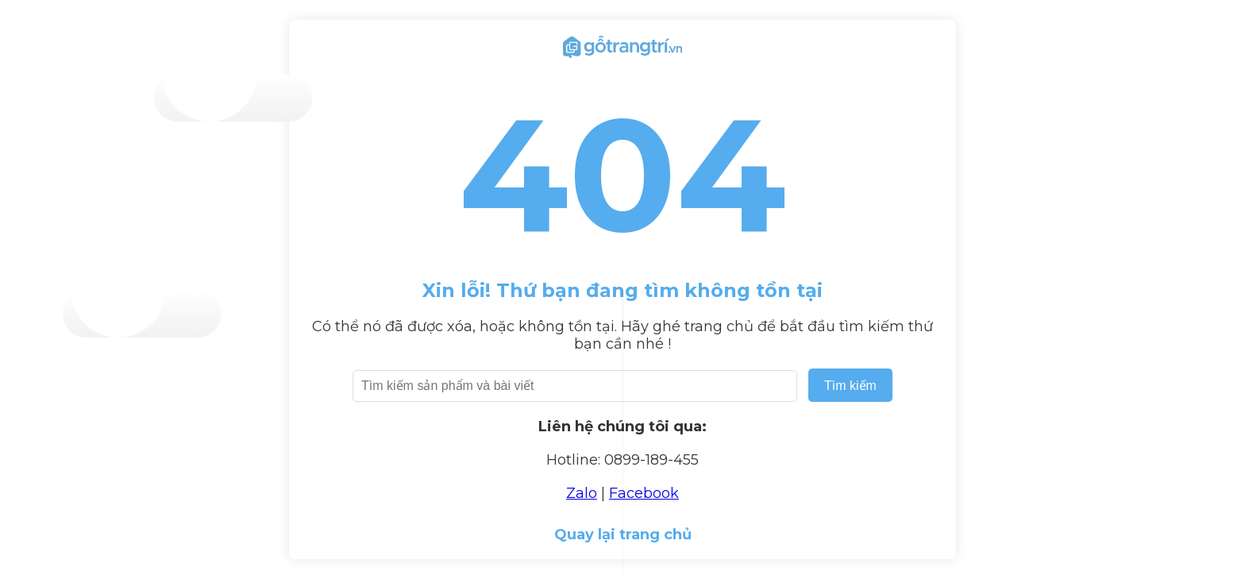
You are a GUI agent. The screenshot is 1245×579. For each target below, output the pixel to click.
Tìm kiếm (850, 385)
